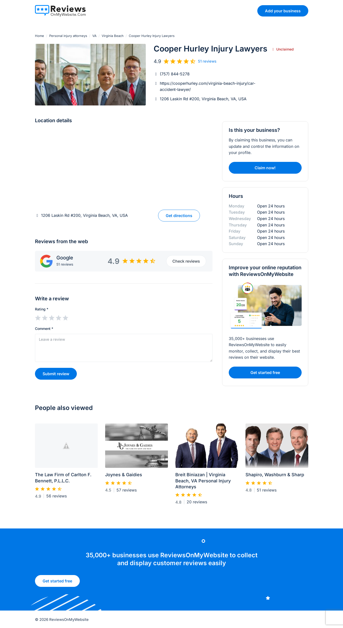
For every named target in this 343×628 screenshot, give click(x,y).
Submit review (56, 373)
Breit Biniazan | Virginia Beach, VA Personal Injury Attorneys (203, 483)
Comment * (44, 328)
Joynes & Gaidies (123, 476)
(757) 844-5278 (175, 73)
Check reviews (186, 261)
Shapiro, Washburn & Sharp (274, 476)
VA (94, 36)
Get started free (265, 375)
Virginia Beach (113, 36)
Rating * (41, 309)
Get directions (179, 215)
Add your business (283, 10)
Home (39, 36)
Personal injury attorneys (68, 36)
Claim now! (265, 167)
